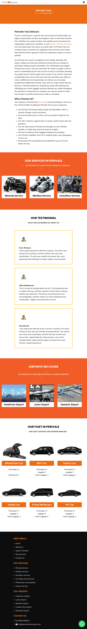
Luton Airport (21, 600)
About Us (19, 547)
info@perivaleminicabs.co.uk (28, 624)
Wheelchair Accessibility (26, 582)
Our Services (21, 554)
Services (41, 102)
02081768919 (22, 620)
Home (37, 13)
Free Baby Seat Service (25, 579)
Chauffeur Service (23, 575)
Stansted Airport (22, 610)
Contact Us (20, 558)
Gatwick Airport (22, 603)
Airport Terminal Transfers (60, 44)
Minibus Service (22, 571)
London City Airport (24, 607)
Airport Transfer (22, 550)
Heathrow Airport (23, 596)
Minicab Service (22, 568)
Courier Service (22, 586)
